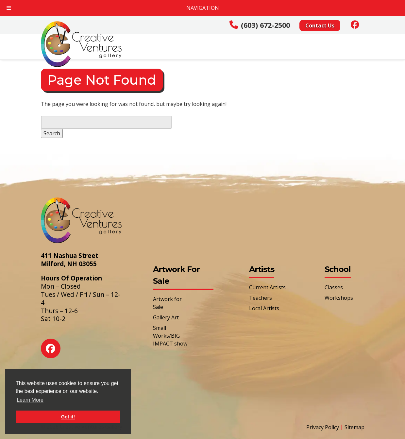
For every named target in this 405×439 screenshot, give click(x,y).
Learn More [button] (30, 400)
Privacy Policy (322, 427)
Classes (334, 287)
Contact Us (319, 25)
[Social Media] (355, 24)
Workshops (339, 297)
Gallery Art (166, 317)
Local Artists (264, 308)
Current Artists (267, 287)
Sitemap (354, 427)
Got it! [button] (68, 416)
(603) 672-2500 (265, 25)
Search (51, 133)
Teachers (260, 297)
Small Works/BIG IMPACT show (170, 335)
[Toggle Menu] (9, 8)
